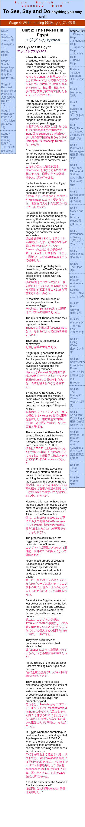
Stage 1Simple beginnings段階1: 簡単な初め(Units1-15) (7, 69)
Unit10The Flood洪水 (76, 267)
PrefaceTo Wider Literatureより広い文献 (77, 76)
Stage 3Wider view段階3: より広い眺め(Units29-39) (8, 119)
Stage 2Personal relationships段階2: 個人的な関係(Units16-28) (8, 94)
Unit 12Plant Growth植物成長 (75, 308)
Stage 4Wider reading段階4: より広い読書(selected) (8, 142)
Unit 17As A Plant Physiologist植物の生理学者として (77, 418)
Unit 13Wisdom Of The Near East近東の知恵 (77, 326)
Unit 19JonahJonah (74, 468)
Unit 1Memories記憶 (76, 92)
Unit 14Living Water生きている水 (77, 345)
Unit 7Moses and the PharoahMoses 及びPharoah (77, 216)
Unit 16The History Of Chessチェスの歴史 (77, 397)
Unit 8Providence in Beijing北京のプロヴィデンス (77, 237)
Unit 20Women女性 (74, 481)
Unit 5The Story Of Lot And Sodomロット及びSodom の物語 (77, 174)
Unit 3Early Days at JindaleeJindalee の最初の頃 (77, 131)
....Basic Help (75, 61)
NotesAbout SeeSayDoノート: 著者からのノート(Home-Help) (8, 42)
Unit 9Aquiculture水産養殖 (77, 254)
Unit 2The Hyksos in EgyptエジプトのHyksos (77, 110)
